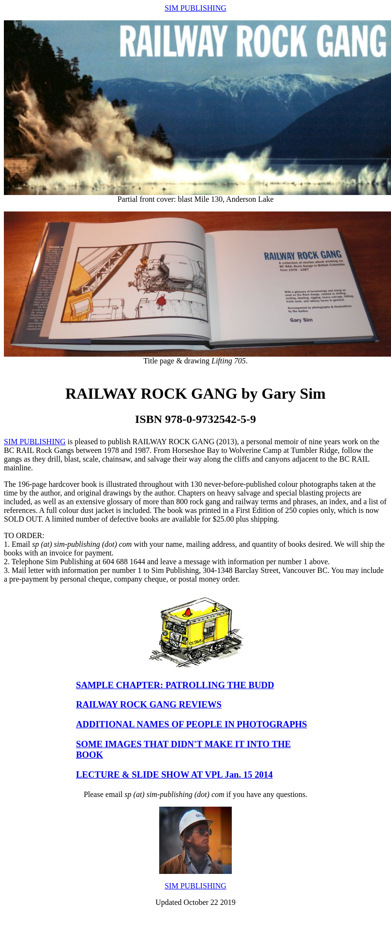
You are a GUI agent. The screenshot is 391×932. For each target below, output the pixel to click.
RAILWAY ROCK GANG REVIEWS (149, 704)
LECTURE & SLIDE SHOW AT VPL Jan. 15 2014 (174, 774)
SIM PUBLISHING (195, 8)
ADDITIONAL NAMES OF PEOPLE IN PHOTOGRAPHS (191, 724)
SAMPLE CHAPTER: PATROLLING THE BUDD (175, 685)
